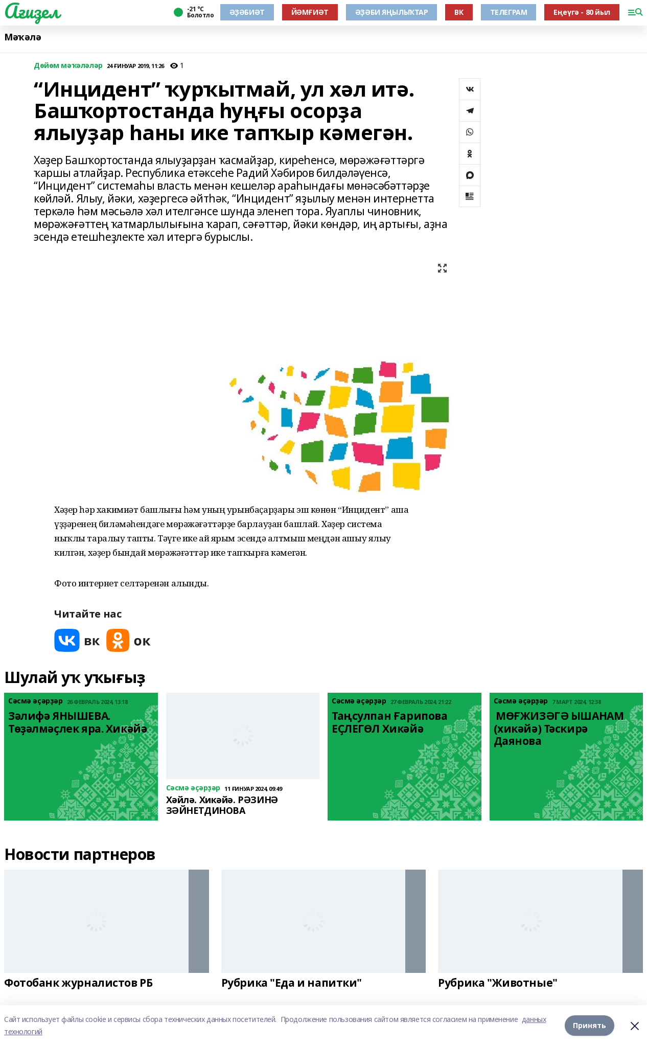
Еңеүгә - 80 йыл (581, 12)
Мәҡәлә (22, 37)
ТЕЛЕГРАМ (508, 12)
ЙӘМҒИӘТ (310, 12)
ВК (458, 12)
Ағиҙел (31, 11)
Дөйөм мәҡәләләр (68, 65)
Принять (589, 1025)
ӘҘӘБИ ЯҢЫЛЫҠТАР (391, 12)
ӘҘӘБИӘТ (247, 12)
